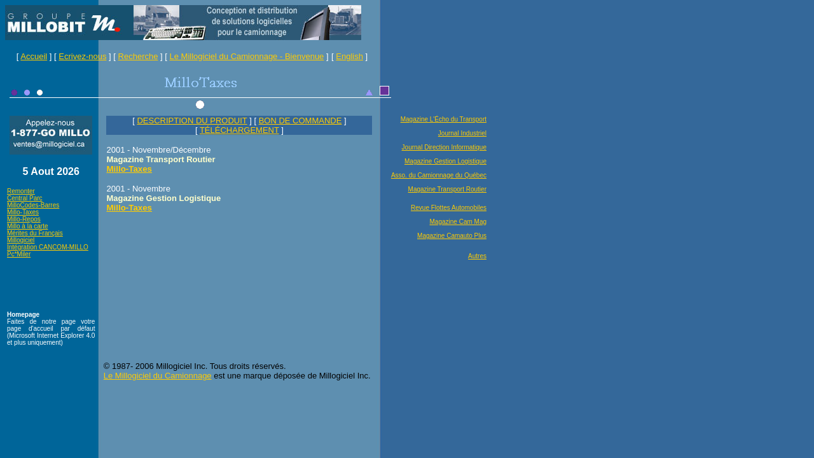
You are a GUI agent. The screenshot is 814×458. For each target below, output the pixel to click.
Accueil (33, 56)
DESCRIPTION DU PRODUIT (192, 120)
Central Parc (25, 198)
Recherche (138, 56)
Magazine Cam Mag (458, 221)
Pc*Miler (19, 254)
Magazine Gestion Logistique (445, 161)
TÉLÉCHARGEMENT (239, 130)
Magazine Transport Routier (447, 189)
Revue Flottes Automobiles (448, 207)
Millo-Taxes (23, 212)
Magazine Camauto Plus (451, 235)
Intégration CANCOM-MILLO (47, 247)
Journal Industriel (462, 133)
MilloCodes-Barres (33, 205)
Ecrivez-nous (82, 56)
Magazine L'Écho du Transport (443, 119)
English (349, 56)
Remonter (21, 191)
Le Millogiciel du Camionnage (158, 375)
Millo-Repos (24, 219)
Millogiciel (20, 240)
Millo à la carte (27, 226)
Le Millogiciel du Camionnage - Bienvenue (247, 56)
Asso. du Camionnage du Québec (438, 175)
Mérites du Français (35, 233)
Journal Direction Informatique (444, 147)
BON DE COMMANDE (300, 120)
